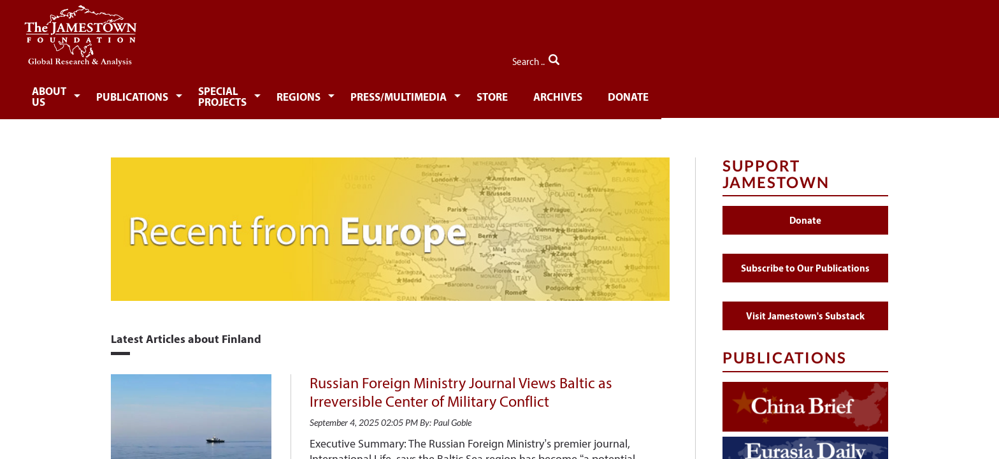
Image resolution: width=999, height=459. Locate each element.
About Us (150, 94)
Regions (463, 94)
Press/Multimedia (568, 94)
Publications (245, 94)
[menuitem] (152, 93)
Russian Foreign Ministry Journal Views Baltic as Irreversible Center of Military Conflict (461, 384)
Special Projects (361, 94)
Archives (734, 94)
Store (666, 94)
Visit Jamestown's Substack (805, 308)
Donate (808, 94)
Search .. (861, 58)
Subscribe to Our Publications (805, 260)
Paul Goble (452, 414)
